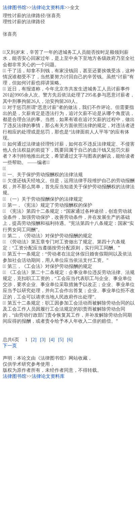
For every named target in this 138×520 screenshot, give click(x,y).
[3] (42, 339)
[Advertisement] (69, 448)
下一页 (10, 345)
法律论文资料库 (48, 7)
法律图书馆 (14, 7)
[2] (33, 339)
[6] (69, 339)
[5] (60, 339)
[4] (52, 339)
